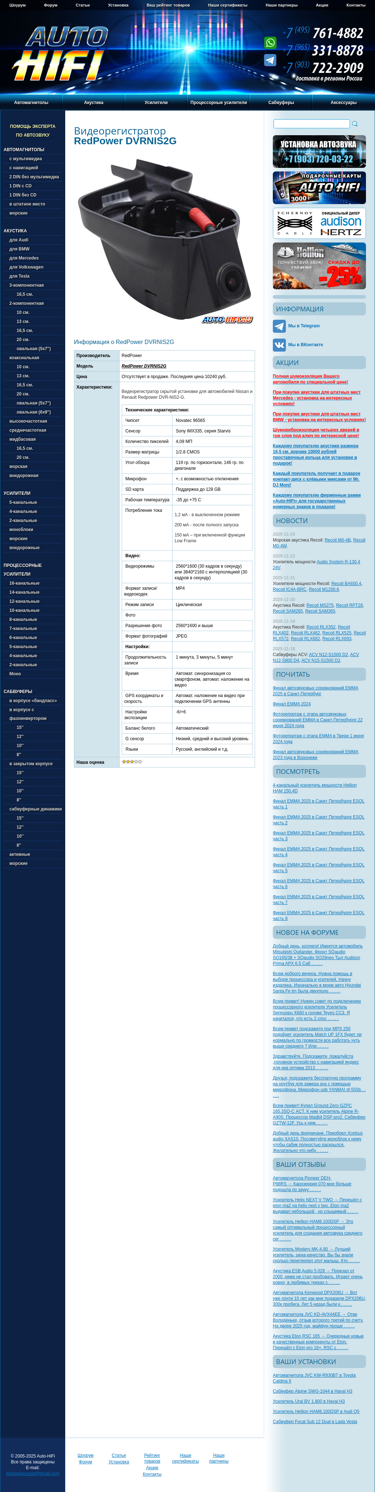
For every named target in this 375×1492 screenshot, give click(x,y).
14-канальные (24, 592)
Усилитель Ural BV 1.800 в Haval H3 (309, 1401)
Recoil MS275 (320, 605)
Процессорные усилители (219, 102)
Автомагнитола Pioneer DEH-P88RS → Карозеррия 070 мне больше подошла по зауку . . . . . (312, 1184)
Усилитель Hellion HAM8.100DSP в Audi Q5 (316, 1411)
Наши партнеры (281, 5)
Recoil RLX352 (321, 627)
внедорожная (23, 475)
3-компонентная (26, 285)
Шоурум (17, 5)
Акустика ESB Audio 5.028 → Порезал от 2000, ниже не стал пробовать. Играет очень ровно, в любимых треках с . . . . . (318, 1276)
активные (19, 854)
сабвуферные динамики (35, 809)
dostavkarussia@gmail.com (32, 1473)
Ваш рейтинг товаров (168, 5)
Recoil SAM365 (320, 611)
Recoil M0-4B (338, 540)
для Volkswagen (26, 267)
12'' (16, 736)
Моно (15, 673)
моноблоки (21, 529)
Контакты (356, 5)
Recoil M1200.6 (324, 589)
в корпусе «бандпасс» (33, 700)
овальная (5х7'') (30, 348)
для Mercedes (24, 258)
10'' (16, 745)
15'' (16, 727)
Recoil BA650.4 (347, 583)
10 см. (19, 312)
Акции (322, 5)
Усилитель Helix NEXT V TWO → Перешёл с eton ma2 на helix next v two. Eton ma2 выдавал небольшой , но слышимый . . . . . (317, 1205)
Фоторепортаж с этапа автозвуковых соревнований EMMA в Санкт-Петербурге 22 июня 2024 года (318, 720)
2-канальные (23, 520)
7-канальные (23, 628)
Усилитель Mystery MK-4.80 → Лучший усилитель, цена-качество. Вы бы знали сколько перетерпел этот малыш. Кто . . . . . (316, 1255)
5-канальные (23, 502)
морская (18, 466)
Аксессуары (344, 102)
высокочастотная (28, 421)
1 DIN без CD (23, 195)
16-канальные (24, 583)
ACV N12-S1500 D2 (328, 654)
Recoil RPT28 (349, 605)
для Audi (18, 240)
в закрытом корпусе (31, 763)
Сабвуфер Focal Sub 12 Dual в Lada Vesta (315, 1421)
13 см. (19, 321)
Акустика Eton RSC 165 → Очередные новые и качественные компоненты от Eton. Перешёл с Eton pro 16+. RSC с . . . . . (318, 1342)
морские (18, 213)
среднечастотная (27, 430)
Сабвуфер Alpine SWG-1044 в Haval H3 (312, 1391)
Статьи (83, 5)
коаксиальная (24, 357)
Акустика (94, 102)
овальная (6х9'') (30, 412)
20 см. (19, 339)
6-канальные (23, 637)
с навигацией (23, 167)
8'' (15, 754)
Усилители (156, 102)
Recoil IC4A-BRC (290, 589)
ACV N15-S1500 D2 (320, 660)
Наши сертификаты (227, 5)
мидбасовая (22, 439)
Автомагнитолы (31, 102)
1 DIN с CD (20, 185)
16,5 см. (21, 294)
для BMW (19, 249)
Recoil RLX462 (305, 632)
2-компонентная (26, 303)
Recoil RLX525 (336, 632)
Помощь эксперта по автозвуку (33, 131)
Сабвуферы (281, 102)
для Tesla (19, 276)
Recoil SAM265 (288, 611)
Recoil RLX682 (305, 638)
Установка (118, 5)
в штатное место (27, 204)
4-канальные (23, 511)
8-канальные (23, 619)
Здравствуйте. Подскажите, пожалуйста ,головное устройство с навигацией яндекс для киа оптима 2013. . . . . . (316, 1062)
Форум (50, 5)
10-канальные (24, 610)
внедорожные (24, 547)
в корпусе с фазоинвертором (27, 714)
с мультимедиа (25, 158)
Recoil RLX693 (336, 638)
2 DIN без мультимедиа (34, 176)
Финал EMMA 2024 (292, 703)
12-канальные (24, 601)
